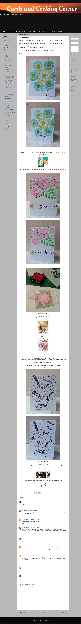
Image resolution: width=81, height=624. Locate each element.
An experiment (8, 101)
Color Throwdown (43, 150)
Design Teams (22, 31)
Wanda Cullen (25, 574)
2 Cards (6, 103)
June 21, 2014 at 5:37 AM (31, 545)
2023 (5, 42)
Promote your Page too (74, 83)
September (7, 65)
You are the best (8, 80)
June (6, 71)
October (7, 63)
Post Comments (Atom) (29, 614)
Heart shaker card (8, 72)
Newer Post (22, 612)
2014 (5, 58)
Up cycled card (8, 115)
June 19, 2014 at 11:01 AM (30, 501)
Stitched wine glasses (9, 90)
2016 (5, 55)
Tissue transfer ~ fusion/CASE (8, 87)
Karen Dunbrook (25, 567)
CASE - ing (7, 84)
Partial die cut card (9, 94)
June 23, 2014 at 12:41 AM (35, 567)
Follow (72, 65)
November (7, 62)
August (6, 67)
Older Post (64, 612)
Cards (9, 31)
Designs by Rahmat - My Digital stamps (37, 31)
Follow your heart (8, 92)
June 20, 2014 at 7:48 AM (31, 538)
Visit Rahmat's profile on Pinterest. (74, 90)
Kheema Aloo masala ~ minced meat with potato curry (10, 77)
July (6, 69)
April (6, 124)
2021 (5, 45)
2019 (5, 49)
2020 (5, 47)
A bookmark (7, 100)
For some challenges (9, 105)
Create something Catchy (43, 316)
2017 (5, 53)
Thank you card (34, 494)
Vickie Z (23, 538)
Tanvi (23, 584)
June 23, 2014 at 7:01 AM (34, 574)
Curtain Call (43, 336)
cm (22, 555)
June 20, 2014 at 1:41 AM (33, 527)
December (7, 60)
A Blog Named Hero (42, 468)
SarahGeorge (25, 519)
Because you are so (9, 118)
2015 (5, 56)
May (6, 123)
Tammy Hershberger (26, 510)
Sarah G (24, 545)
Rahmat (73, 70)
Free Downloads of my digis (55, 31)
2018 (5, 51)
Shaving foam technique (10, 117)
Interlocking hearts (8, 98)
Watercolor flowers (9, 82)
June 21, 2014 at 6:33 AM (29, 555)
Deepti (23, 501)
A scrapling (7, 107)
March (6, 126)
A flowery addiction (9, 89)
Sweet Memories (8, 74)
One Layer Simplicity (43, 464)
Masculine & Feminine (9, 96)
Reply (23, 506)
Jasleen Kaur (25, 527)
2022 (5, 43)
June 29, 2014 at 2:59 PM (30, 584)
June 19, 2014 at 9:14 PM (36, 510)
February (7, 128)
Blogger (48, 620)
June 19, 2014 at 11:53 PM (33, 519)
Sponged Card (28, 494)
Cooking (15, 31)
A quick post (7, 120)
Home (4, 31)
